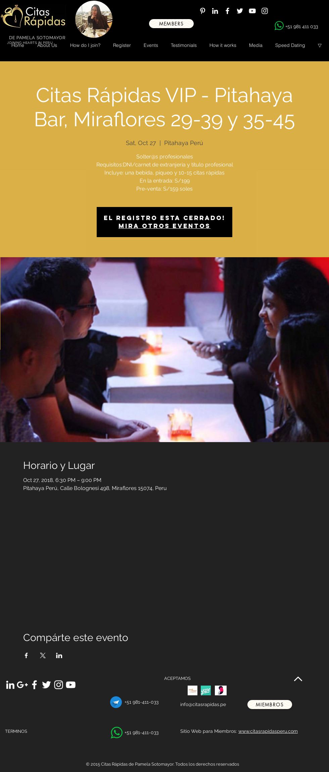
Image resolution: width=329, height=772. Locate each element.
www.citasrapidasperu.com (268, 731)
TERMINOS (16, 731)
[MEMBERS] (171, 23)
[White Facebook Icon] (227, 11)
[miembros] (269, 704)
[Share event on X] (43, 655)
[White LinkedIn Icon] (215, 11)
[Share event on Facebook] (26, 655)
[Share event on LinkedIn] (59, 655)
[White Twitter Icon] (240, 11)
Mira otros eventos (164, 226)
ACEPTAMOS (177, 678)
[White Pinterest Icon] (202, 11)
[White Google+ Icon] (22, 685)
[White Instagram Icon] (265, 11)
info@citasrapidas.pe (203, 704)
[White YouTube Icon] (252, 11)
